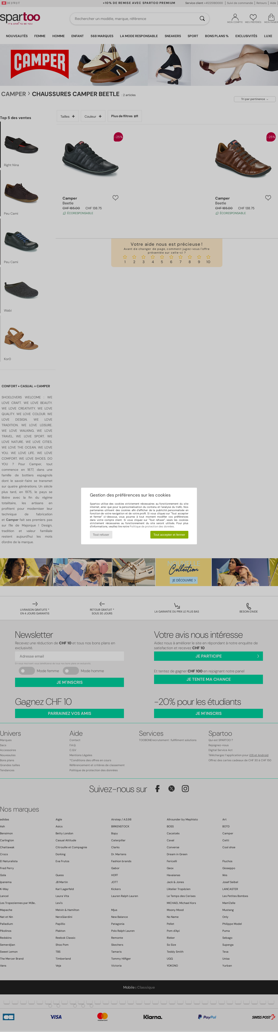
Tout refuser (101, 534)
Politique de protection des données (152, 526)
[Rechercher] (202, 19)
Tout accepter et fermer (169, 534)
